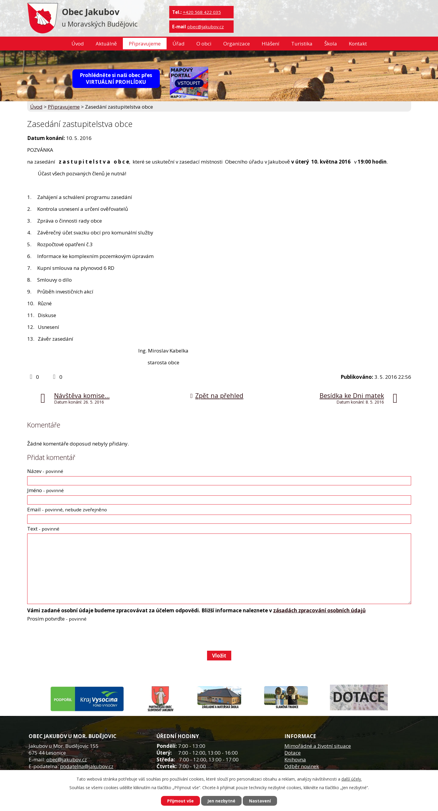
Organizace (236, 43)
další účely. (351, 779)
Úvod (77, 43)
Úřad (178, 43)
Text (43, 528)
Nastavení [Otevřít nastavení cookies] (260, 801)
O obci (203, 43)
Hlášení (270, 43)
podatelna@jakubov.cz (86, 766)
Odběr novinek (301, 766)
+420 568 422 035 (202, 12)
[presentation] (71, 636)
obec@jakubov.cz (205, 27)
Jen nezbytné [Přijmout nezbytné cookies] (221, 801)
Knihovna (295, 759)
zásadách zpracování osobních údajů (319, 610)
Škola (330, 43)
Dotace (292, 752)
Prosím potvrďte (57, 618)
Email (67, 509)
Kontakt (358, 43)
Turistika (301, 43)
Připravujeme (145, 43)
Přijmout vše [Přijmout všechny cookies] (180, 801)
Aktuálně (106, 43)
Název (45, 471)
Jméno (45, 490)
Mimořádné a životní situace (317, 746)
